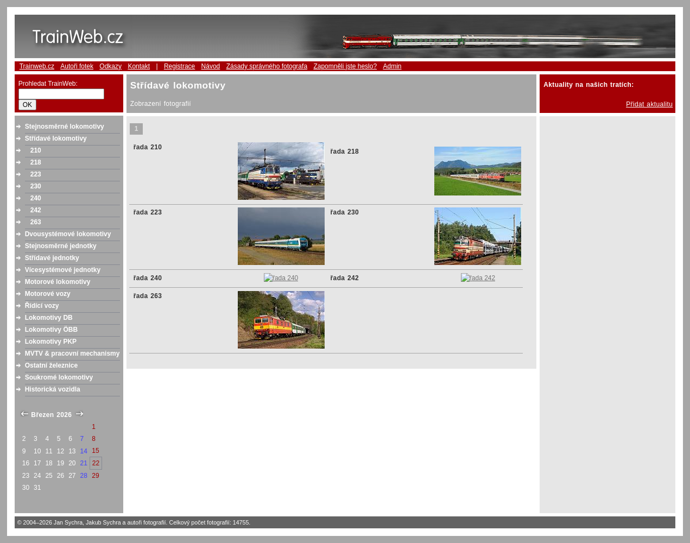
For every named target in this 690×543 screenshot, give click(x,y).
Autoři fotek (76, 66)
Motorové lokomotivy (58, 282)
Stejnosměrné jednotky (61, 246)
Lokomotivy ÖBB (51, 329)
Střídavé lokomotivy (56, 138)
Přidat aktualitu (649, 104)
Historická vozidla (52, 389)
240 (35, 198)
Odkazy (110, 66)
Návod (210, 66)
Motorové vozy (48, 294)
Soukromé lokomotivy (59, 377)
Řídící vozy (42, 306)
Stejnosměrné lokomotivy (64, 126)
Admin (392, 66)
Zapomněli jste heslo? (345, 66)
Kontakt (139, 66)
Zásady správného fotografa (266, 66)
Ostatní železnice (51, 365)
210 (35, 150)
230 (35, 186)
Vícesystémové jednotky (62, 270)
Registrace (179, 66)
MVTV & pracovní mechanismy (72, 353)
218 (35, 162)
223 (35, 174)
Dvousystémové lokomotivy (68, 234)
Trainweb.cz (37, 66)
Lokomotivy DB (49, 317)
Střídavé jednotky (52, 258)
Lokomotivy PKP (51, 341)
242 (35, 210)
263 (35, 222)
